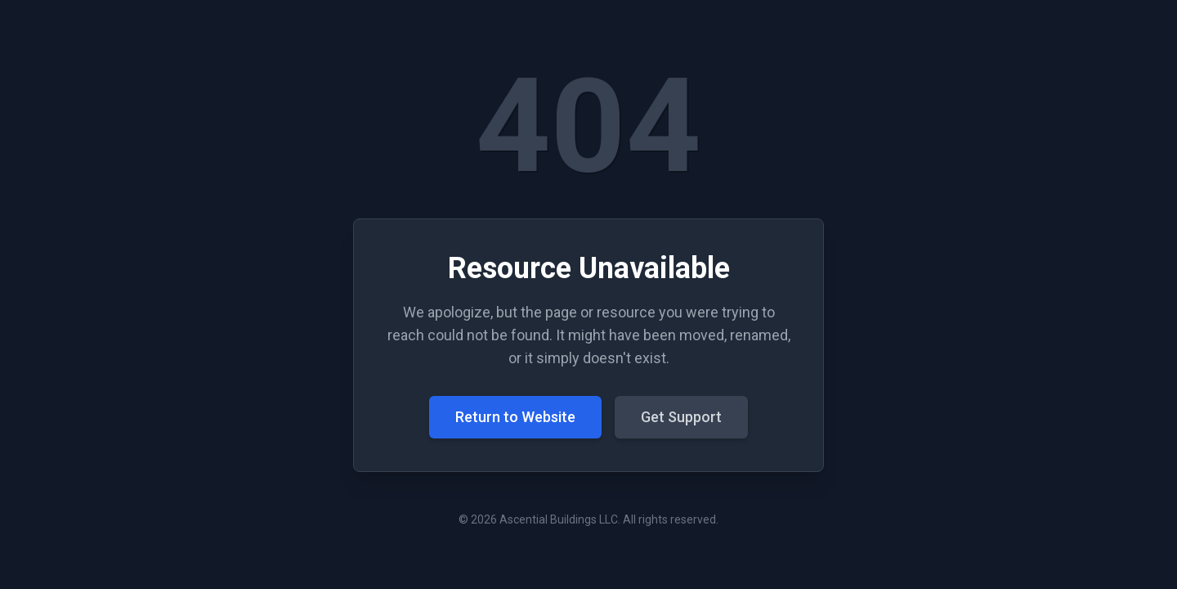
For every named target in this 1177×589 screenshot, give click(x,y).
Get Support (681, 416)
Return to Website (515, 416)
